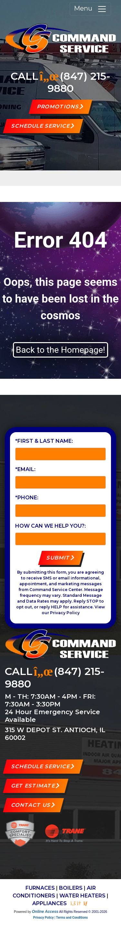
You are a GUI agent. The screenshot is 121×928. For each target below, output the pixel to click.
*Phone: (26, 498)
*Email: (25, 469)
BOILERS (71, 888)
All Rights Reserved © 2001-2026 (83, 912)
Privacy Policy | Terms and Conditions (60, 917)
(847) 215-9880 (78, 82)
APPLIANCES (49, 903)
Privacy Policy (65, 612)
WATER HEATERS (82, 896)
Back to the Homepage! (60, 350)
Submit (58, 558)
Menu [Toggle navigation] (90, 9)
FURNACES (40, 888)
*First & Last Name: (44, 441)
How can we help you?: (50, 526)
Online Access (45, 911)
